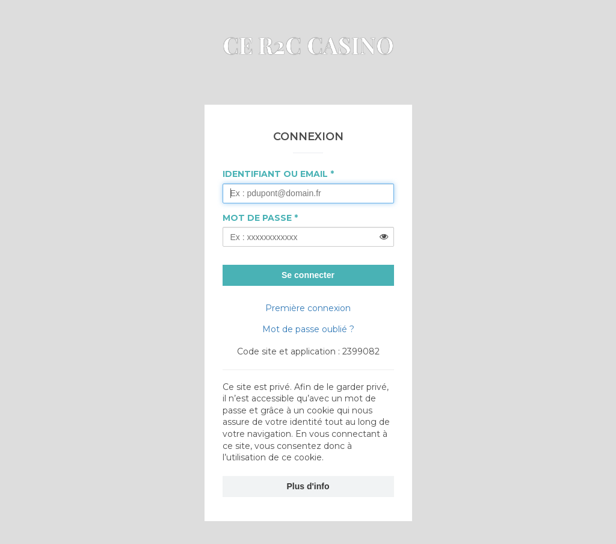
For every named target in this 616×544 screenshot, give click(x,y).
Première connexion (308, 308)
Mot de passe (257, 217)
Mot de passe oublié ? (308, 329)
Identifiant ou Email (275, 173)
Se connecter (308, 275)
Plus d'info (308, 486)
